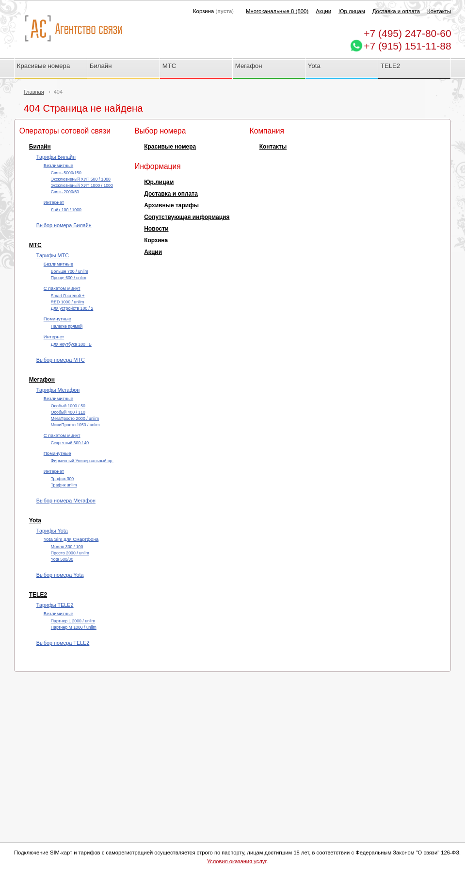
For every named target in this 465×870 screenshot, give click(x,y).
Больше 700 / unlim (69, 271)
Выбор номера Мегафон (66, 500)
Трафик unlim (64, 485)
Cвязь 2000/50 (65, 191)
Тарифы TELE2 (55, 605)
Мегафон (248, 65)
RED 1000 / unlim (67, 302)
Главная (34, 92)
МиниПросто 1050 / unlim (75, 424)
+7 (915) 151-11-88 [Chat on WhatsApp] (407, 45)
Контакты (439, 11)
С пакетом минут (62, 288)
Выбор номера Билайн (64, 225)
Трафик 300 (62, 478)
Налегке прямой (66, 326)
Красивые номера (44, 65)
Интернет (54, 202)
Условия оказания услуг (237, 861)
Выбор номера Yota (60, 575)
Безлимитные (58, 165)
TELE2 (390, 65)
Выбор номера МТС (60, 360)
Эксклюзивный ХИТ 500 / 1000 (81, 179)
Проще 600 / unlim (68, 277)
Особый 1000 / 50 (68, 405)
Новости (156, 228)
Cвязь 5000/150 (66, 172)
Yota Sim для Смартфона (71, 539)
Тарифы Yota (52, 531)
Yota (314, 65)
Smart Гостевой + (68, 295)
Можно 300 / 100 (67, 546)
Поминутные (57, 318)
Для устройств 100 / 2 (72, 308)
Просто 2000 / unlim (70, 553)
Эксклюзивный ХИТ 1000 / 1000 (82, 185)
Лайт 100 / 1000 (66, 209)
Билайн (101, 65)
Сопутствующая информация (186, 217)
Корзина (156, 240)
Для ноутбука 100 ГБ (71, 344)
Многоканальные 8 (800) (277, 11)
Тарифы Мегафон (58, 390)
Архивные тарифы (171, 205)
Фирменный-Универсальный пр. (82, 460)
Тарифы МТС (52, 255)
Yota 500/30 (62, 559)
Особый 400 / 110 (68, 412)
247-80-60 (407, 33)
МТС (169, 65)
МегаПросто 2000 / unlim (75, 418)
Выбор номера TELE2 (63, 643)
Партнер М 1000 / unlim (73, 627)
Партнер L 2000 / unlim (73, 621)
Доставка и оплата (396, 11)
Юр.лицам (351, 11)
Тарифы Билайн (56, 157)
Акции (323, 11)
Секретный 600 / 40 (70, 442)
